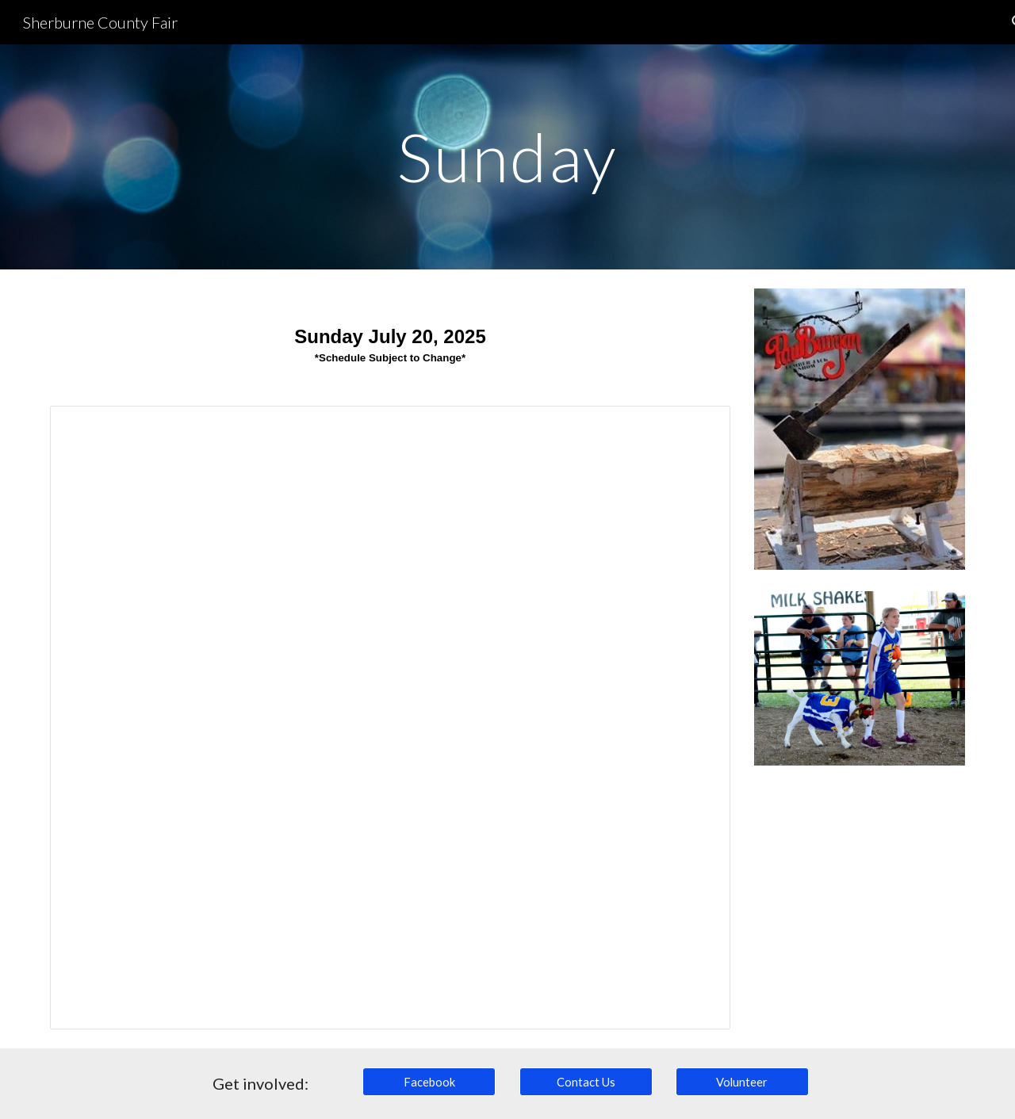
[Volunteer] (742, 1082)
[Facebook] (429, 1082)
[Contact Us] (586, 1082)
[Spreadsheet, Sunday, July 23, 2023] (390, 717)
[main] (507, 156)
